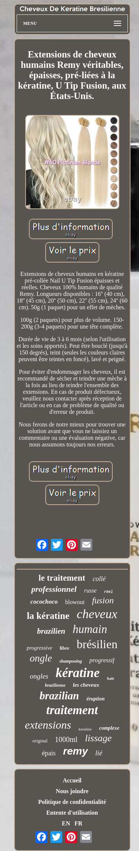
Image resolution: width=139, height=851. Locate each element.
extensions (48, 725)
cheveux (97, 614)
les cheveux (86, 685)
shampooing (70, 661)
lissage (98, 738)
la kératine (48, 616)
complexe (109, 728)
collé (99, 579)
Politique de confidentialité (72, 802)
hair (111, 678)
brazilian (59, 696)
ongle (41, 658)
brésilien (97, 644)
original (40, 740)
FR (78, 823)
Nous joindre (72, 791)
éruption (95, 699)
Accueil (72, 780)
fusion (103, 600)
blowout (75, 602)
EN (66, 823)
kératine (78, 673)
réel (108, 592)
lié (98, 753)
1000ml (66, 739)
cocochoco (44, 601)
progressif (102, 660)
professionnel (53, 589)
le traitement (62, 578)
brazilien (51, 631)
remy (75, 751)
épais (49, 753)
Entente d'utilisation (72, 812)
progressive (39, 648)
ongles (39, 676)
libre (64, 648)
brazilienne (55, 685)
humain (90, 629)
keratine (85, 729)
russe (90, 590)
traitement (72, 710)
